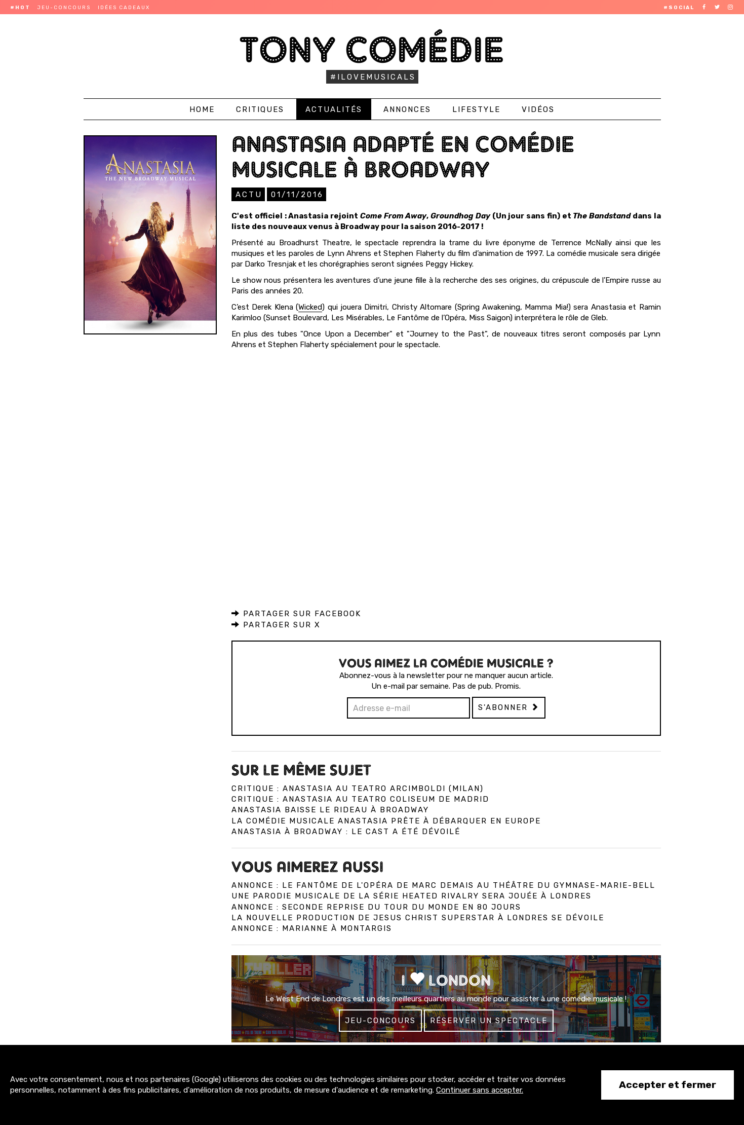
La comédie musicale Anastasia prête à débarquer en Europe (386, 820)
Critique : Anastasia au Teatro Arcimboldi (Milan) (357, 788)
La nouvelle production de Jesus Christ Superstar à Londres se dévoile (417, 917)
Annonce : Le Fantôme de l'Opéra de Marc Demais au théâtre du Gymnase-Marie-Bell (443, 884)
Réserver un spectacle (488, 1020)
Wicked (310, 306)
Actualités (333, 109)
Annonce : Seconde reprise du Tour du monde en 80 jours (376, 906)
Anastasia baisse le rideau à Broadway (330, 809)
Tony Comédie (372, 49)
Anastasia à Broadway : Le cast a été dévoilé (345, 831)
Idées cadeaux (124, 8)
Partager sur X (276, 624)
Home (202, 109)
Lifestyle (476, 109)
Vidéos (538, 109)
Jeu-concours (64, 8)
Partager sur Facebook (296, 613)
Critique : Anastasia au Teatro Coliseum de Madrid (360, 798)
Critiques (260, 109)
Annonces (407, 109)
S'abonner (508, 706)
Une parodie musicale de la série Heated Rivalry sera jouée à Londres (411, 895)
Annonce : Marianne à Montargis (311, 927)
